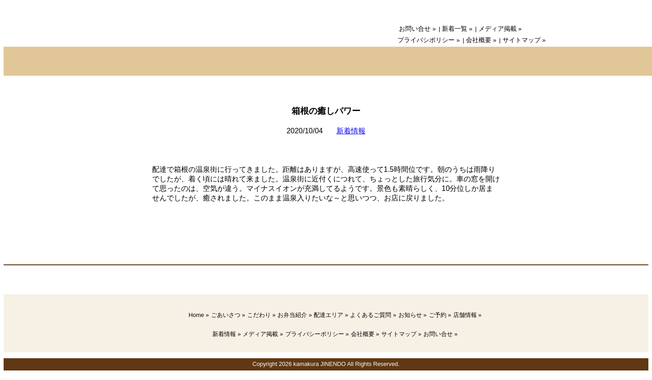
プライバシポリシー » (429, 40)
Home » (199, 315)
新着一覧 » (457, 28)
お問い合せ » (417, 28)
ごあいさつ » (228, 315)
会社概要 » (481, 40)
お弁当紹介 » (295, 315)
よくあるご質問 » (373, 315)
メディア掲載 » (500, 28)
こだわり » (261, 315)
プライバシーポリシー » (317, 334)
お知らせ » (412, 315)
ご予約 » (440, 315)
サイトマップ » (524, 40)
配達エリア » (331, 315)
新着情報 (350, 131)
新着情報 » (226, 334)
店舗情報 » (467, 315)
